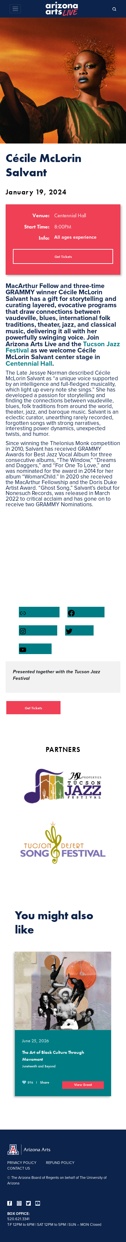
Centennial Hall (29, 363)
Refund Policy (60, 1162)
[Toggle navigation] (15, 8)
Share (44, 1082)
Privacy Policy (21, 1162)
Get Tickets (63, 256)
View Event (83, 1084)
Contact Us (18, 1168)
